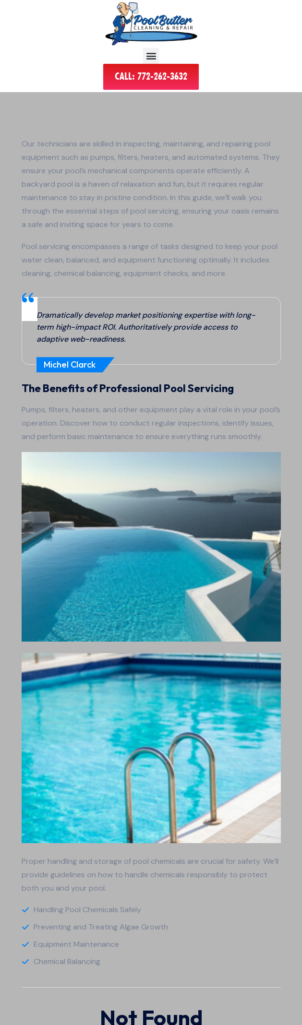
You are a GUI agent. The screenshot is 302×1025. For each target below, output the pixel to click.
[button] (151, 56)
